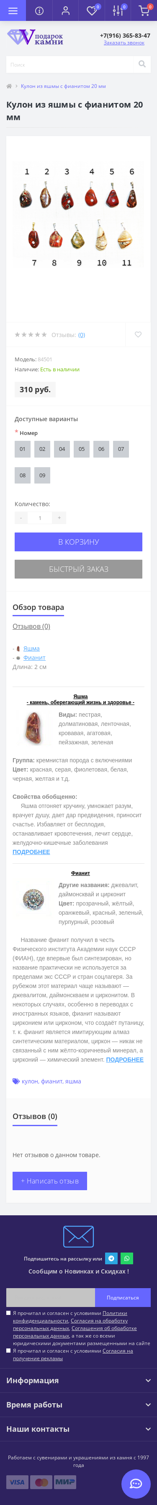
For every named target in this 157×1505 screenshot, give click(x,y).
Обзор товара (38, 607)
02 (42, 449)
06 (101, 449)
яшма (73, 1081)
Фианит (34, 657)
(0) (81, 335)
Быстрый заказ (78, 569)
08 (23, 475)
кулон (30, 1081)
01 (23, 449)
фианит (51, 1081)
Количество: (32, 504)
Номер (26, 432)
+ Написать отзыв (50, 1181)
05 (82, 449)
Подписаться (123, 1297)
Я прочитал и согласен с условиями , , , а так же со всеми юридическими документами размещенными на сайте (81, 1328)
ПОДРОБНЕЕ (31, 852)
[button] (65, 10)
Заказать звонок (124, 42)
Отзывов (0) (31, 626)
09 (42, 475)
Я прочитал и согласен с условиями (73, 1354)
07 (121, 449)
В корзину (78, 542)
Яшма (31, 648)
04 (62, 449)
